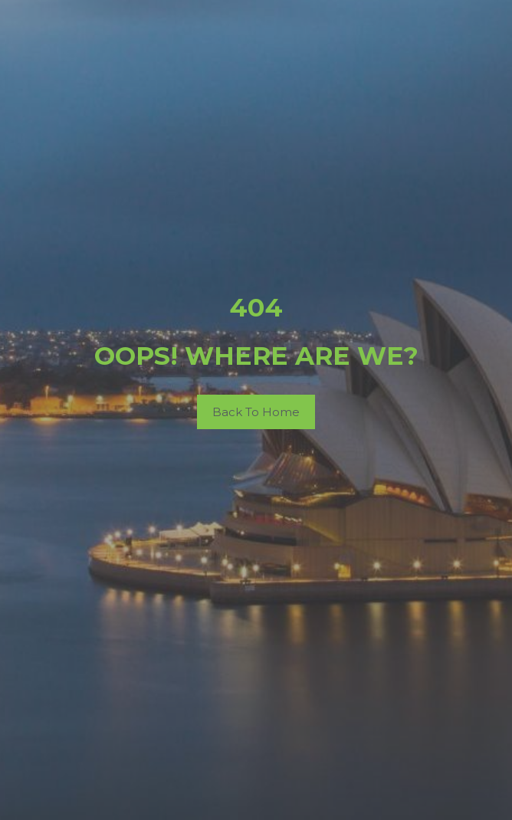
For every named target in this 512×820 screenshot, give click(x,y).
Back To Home (256, 412)
